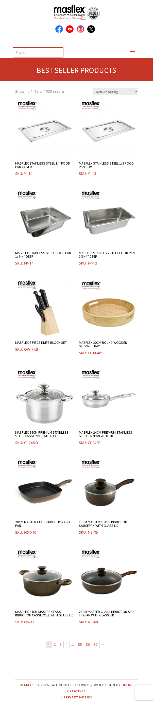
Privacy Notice (77, 697)
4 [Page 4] (66, 644)
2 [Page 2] (55, 644)
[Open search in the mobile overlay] (42, 51)
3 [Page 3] (61, 644)
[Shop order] (115, 91)
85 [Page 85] (80, 644)
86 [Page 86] (88, 644)
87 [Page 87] (96, 644)
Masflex (32, 685)
